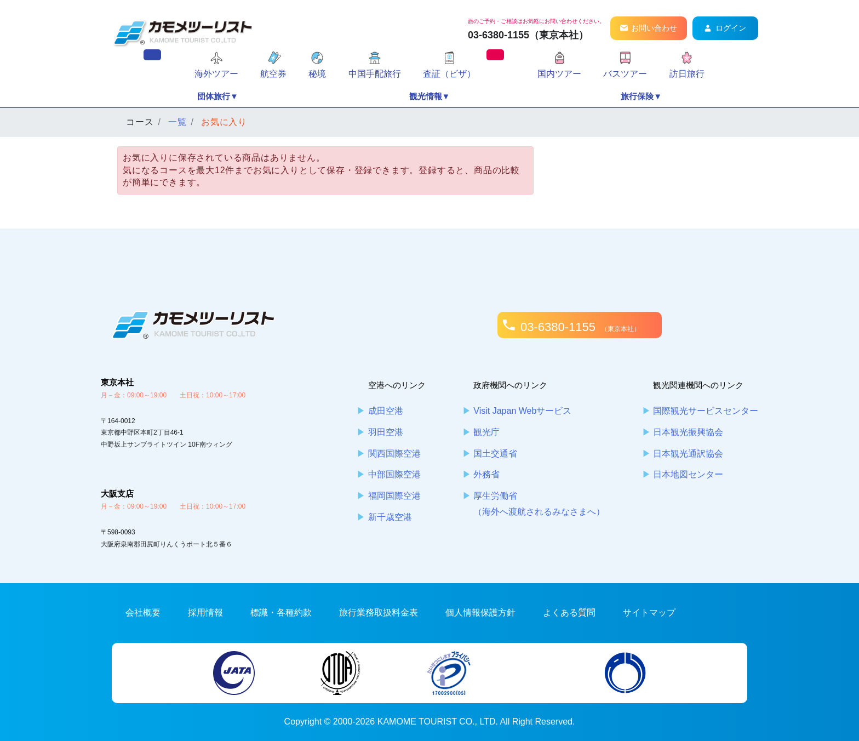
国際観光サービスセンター (705, 410)
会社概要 (143, 612)
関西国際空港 (394, 453)
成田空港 (385, 410)
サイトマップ (649, 612)
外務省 (486, 474)
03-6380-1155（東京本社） (528, 35)
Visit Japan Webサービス (522, 410)
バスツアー (625, 73)
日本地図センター (688, 474)
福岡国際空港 (394, 495)
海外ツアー (216, 73)
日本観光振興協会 (688, 432)
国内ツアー (559, 73)
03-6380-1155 (580, 327)
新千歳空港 (390, 517)
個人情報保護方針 (480, 612)
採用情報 (205, 612)
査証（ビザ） (449, 73)
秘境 (317, 73)
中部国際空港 (394, 474)
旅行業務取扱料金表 (378, 612)
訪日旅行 (687, 73)
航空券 (273, 73)
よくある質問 (569, 612)
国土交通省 (495, 453)
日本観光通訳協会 (688, 453)
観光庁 (486, 432)
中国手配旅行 (374, 73)
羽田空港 (385, 432)
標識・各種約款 (281, 612)
